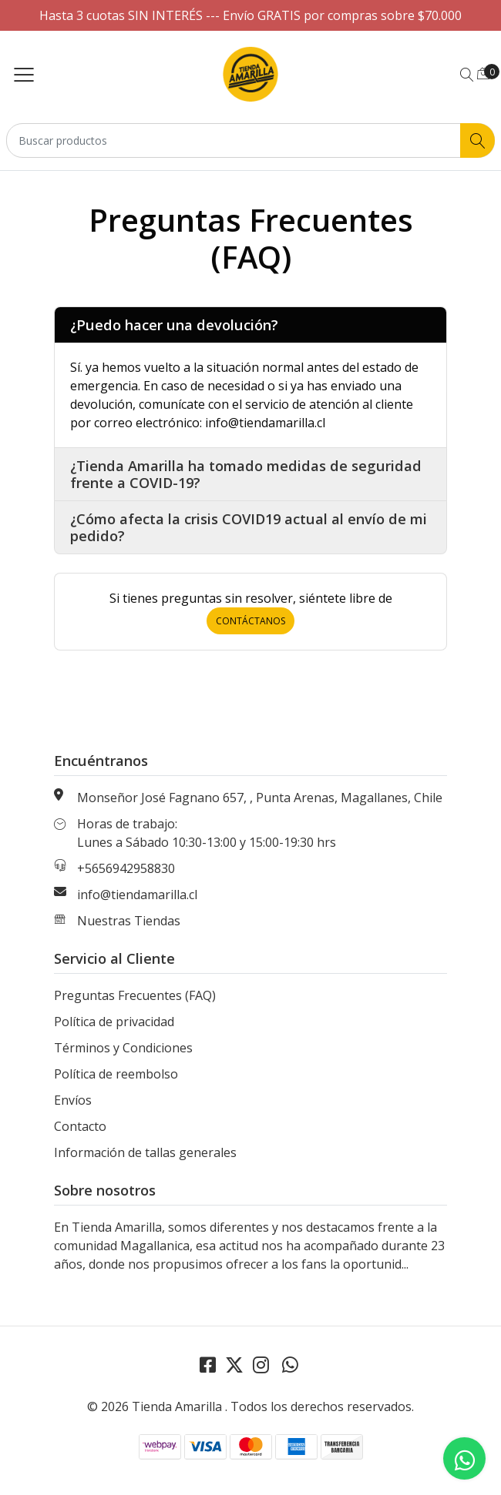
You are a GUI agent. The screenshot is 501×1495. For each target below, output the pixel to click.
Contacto (80, 1126)
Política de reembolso (116, 1073)
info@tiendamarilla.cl (137, 894)
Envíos (73, 1100)
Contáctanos (250, 620)
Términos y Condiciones (123, 1047)
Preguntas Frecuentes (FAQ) (135, 995)
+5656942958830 (126, 868)
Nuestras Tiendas (128, 920)
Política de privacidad (114, 1021)
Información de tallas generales (145, 1152)
